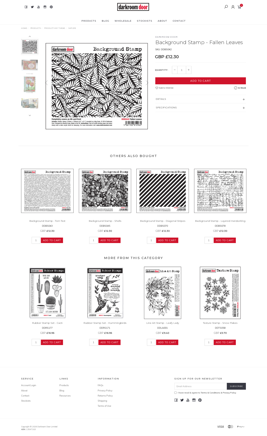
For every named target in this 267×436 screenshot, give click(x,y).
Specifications (166, 107)
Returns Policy (105, 395)
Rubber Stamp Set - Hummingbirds (104, 325)
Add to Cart (200, 80)
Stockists (144, 20)
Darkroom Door (166, 37)
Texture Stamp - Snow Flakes (220, 325)
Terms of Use (104, 405)
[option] (96, 86)
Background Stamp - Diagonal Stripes (162, 223)
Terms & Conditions (210, 392)
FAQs (100, 385)
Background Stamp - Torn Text (47, 223)
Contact (179, 20)
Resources (65, 395)
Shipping (102, 400)
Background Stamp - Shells (105, 223)
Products (88, 20)
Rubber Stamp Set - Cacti (47, 325)
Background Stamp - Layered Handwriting (220, 223)
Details (161, 99)
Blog (105, 20)
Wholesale (123, 20)
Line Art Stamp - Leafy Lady (162, 325)
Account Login (28, 385)
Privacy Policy (105, 390)
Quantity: (161, 70)
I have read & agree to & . (205, 392)
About (162, 20)
